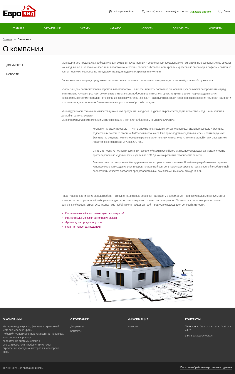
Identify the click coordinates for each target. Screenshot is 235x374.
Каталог (115, 28)
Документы (181, 28)
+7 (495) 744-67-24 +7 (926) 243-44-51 (208, 328)
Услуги (85, 28)
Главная (18, 28)
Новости (147, 28)
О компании (52, 28)
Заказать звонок (200, 11)
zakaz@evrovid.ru (203, 336)
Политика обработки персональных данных (206, 367)
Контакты (216, 28)
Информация (138, 319)
